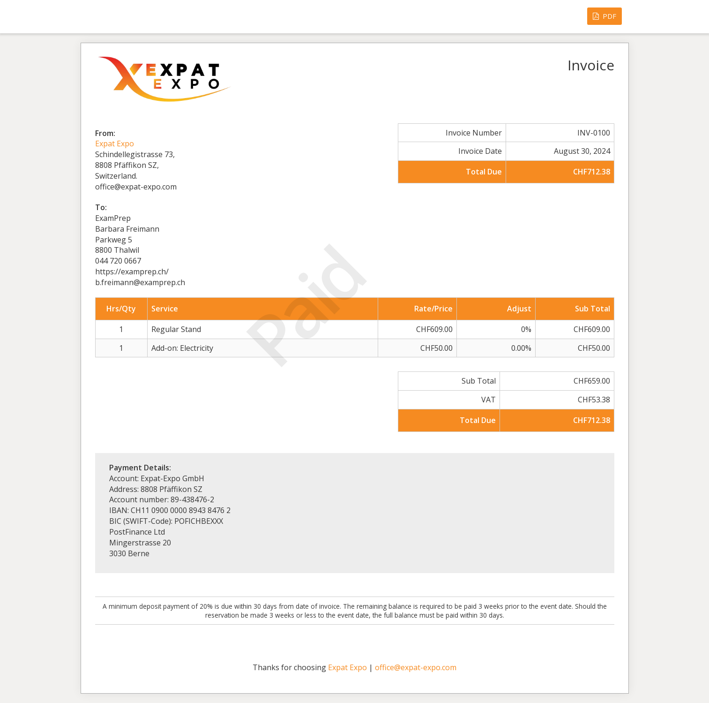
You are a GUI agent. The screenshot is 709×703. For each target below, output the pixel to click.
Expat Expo (114, 143)
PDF (604, 16)
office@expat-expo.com (415, 667)
